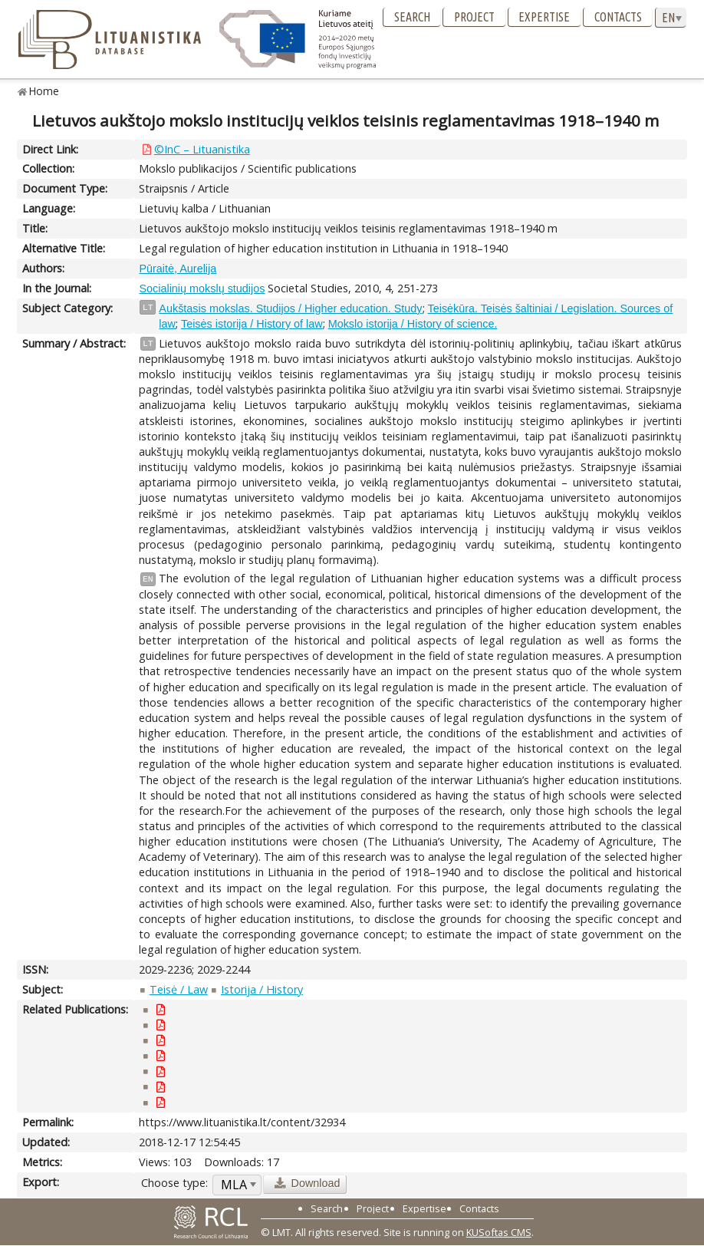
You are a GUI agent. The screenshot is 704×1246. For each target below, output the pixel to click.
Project (474, 17)
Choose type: (174, 1182)
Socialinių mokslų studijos (202, 288)
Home (44, 91)
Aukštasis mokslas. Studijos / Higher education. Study (290, 308)
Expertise (544, 17)
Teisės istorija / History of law (252, 324)
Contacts (618, 17)
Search (412, 17)
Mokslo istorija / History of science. (413, 324)
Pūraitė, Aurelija (177, 268)
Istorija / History (262, 989)
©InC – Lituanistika (202, 149)
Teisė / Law (179, 989)
